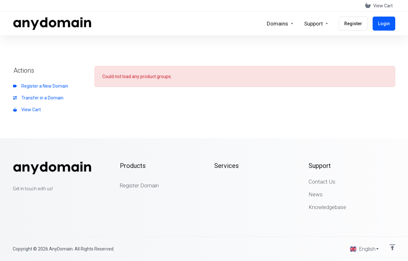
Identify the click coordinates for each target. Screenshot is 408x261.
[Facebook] (13, 200)
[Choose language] (364, 249)
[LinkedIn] (33, 200)
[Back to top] (392, 247)
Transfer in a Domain (38, 97)
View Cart (27, 109)
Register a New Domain (40, 86)
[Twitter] (23, 200)
